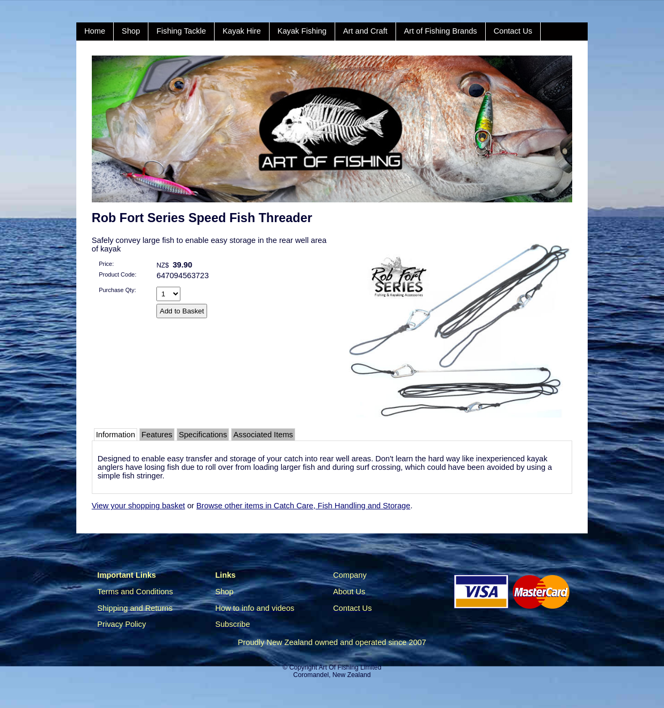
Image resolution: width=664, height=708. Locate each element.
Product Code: (117, 274)
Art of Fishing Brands (440, 31)
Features (156, 434)
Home (94, 31)
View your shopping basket (138, 505)
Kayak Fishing (302, 31)
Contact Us (513, 31)
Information (115, 434)
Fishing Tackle (181, 31)
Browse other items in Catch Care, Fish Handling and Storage (303, 505)
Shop (131, 31)
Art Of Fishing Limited (350, 667)
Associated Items (263, 434)
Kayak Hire (242, 31)
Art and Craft (365, 31)
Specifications (203, 434)
